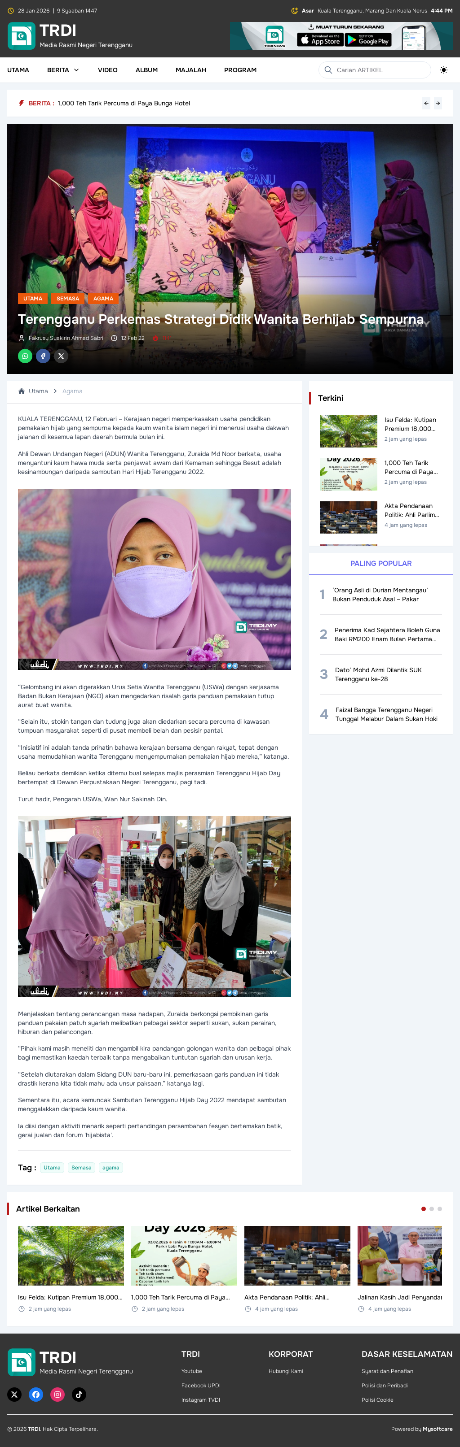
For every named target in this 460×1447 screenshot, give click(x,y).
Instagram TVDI (200, 1400)
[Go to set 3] (440, 1209)
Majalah (191, 70)
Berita (63, 70)
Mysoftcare (438, 1429)
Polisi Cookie (378, 1400)
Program (240, 70)
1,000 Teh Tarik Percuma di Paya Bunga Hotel (124, 103)
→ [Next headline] (438, 103)
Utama (18, 70)
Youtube (191, 1371)
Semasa (68, 298)
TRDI (34, 1429)
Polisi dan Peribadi (385, 1385)
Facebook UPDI (201, 1385)
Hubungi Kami (286, 1371)
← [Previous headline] (426, 103)
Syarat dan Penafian (387, 1371)
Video (108, 70)
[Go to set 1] (423, 1209)
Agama (103, 298)
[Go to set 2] (431, 1209)
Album (147, 70)
